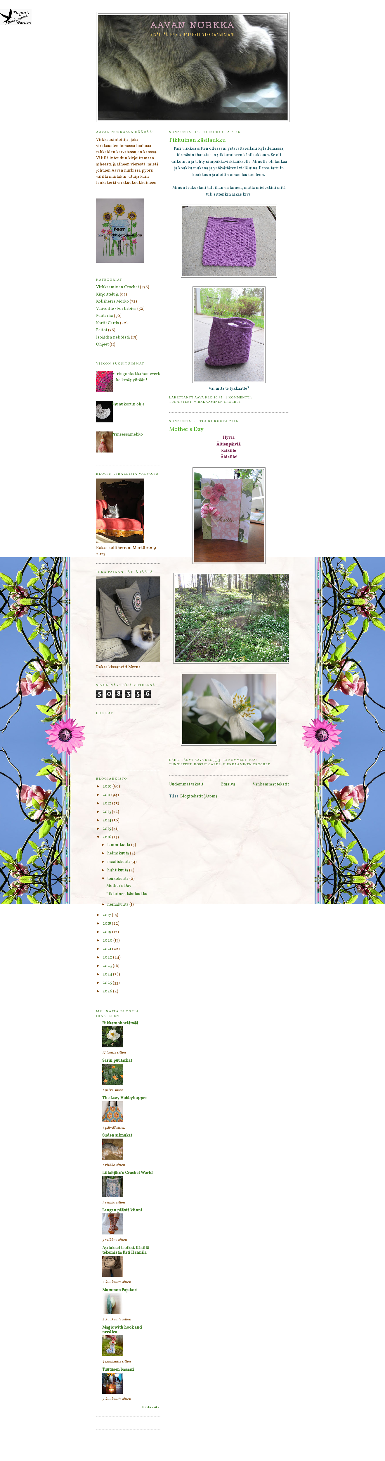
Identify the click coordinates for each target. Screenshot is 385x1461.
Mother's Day (186, 430)
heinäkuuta (118, 904)
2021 (107, 949)
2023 (108, 966)
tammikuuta (119, 845)
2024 (108, 974)
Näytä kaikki (151, 1407)
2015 (107, 829)
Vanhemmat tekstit (271, 784)
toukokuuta (118, 879)
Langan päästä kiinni (122, 1210)
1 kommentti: (239, 397)
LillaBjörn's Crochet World (127, 1173)
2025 (108, 983)
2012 (107, 803)
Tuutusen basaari (118, 1369)
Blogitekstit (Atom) (198, 796)
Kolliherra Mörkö (112, 301)
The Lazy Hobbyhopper (124, 1098)
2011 (107, 795)
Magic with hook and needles (122, 1330)
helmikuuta (118, 853)
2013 (107, 812)
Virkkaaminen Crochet (217, 401)
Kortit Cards (207, 764)
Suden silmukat (117, 1135)
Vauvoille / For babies (116, 309)
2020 (108, 940)
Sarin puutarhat (117, 1060)
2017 (107, 915)
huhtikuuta (118, 870)
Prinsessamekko (127, 434)
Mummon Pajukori (120, 1290)
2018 (107, 923)
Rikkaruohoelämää (120, 1023)
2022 (108, 957)
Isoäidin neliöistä (113, 337)
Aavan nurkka (193, 25)
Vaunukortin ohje (128, 404)
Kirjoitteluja (107, 294)
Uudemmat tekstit (186, 784)
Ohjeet (102, 344)
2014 (107, 820)
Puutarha (104, 316)
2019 (107, 932)
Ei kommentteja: (240, 759)
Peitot (101, 330)
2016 (107, 837)
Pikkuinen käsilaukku (197, 140)
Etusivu (228, 784)
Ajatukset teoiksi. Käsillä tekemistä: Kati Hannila (125, 1250)
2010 (107, 786)
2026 (108, 991)
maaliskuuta (119, 862)
